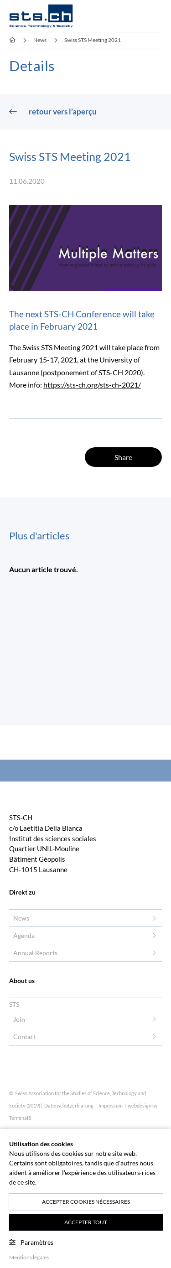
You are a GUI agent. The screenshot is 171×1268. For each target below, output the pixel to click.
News (21, 918)
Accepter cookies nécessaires (86, 1201)
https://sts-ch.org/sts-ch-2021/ (92, 385)
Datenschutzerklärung (69, 1105)
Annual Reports (35, 953)
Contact (24, 1036)
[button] (157, 16)
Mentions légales (29, 1257)
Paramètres (31, 1242)
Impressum (111, 1105)
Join (19, 1019)
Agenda (24, 935)
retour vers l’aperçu (62, 111)
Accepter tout (85, 1222)
